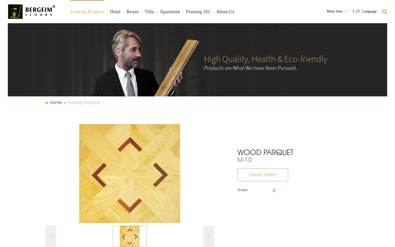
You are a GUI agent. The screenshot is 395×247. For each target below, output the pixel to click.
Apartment (170, 12)
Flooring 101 (198, 12)
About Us (225, 12)
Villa (149, 12)
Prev (50, 236)
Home (56, 103)
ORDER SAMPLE (263, 175)
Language (369, 12)
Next (208, 236)
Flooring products (87, 12)
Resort (133, 12)
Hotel (115, 12)
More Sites (335, 12)
